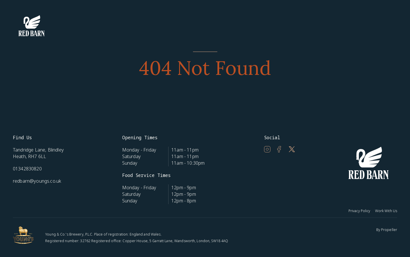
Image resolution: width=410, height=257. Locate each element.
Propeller (389, 229)
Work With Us (386, 210)
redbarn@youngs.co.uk (37, 181)
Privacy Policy (359, 210)
